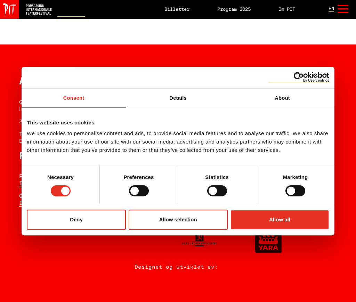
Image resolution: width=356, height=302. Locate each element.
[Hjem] (26, 9)
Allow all (279, 219)
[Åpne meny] (343, 9)
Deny (76, 219)
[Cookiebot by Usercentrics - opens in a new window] (298, 77)
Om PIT (286, 9)
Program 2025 (234, 9)
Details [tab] (178, 98)
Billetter (176, 9)
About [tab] (282, 98)
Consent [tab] (73, 98)
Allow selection (178, 219)
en (331, 9)
